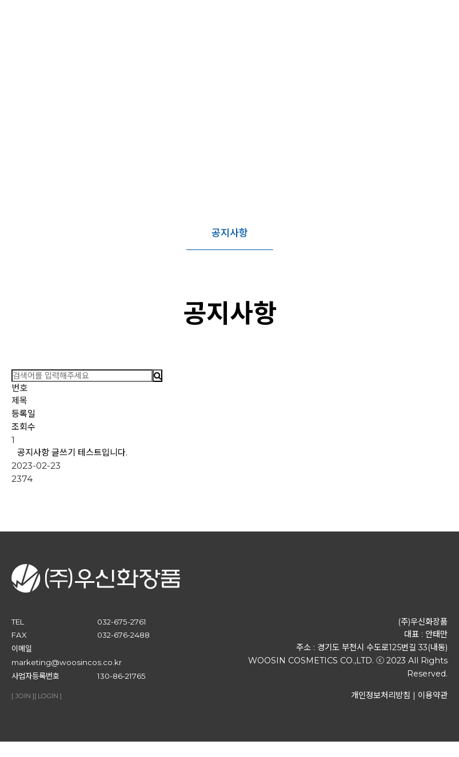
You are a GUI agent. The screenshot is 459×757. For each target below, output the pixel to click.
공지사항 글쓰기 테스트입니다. (72, 452)
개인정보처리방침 (380, 703)
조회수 (23, 426)
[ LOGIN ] (48, 704)
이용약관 (433, 703)
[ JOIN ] (22, 704)
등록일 (23, 413)
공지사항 (229, 233)
